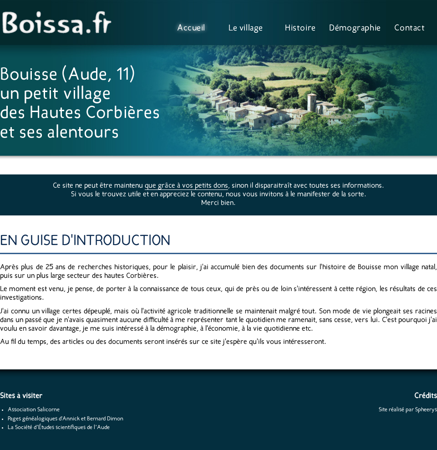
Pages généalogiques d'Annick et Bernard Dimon (65, 419)
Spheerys (426, 410)
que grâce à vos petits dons (186, 185)
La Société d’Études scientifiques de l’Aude (59, 427)
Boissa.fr (59, 23)
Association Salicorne (34, 410)
